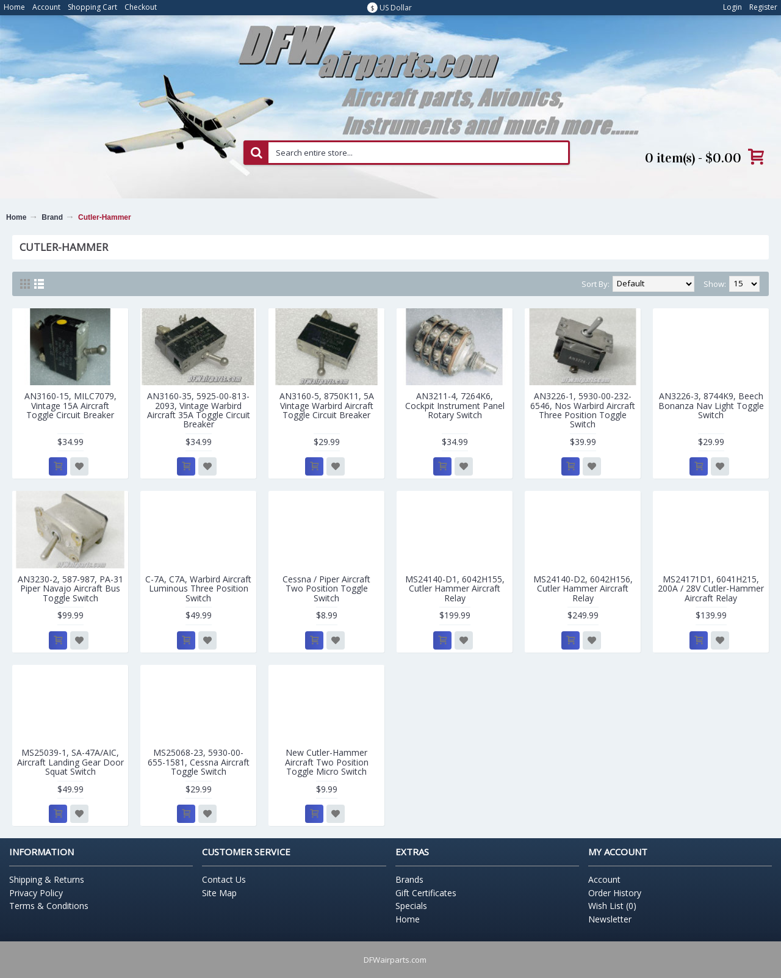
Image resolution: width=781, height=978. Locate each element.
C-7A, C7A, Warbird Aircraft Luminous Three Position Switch (198, 588)
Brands (409, 879)
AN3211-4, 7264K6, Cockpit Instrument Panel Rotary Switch (455, 405)
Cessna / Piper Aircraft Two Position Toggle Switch (326, 588)
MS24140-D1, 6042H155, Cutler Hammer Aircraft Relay (455, 588)
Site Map (219, 893)
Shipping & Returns (46, 879)
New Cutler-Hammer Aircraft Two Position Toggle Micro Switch (327, 762)
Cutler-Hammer (104, 217)
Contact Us (224, 879)
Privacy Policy (36, 893)
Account (604, 879)
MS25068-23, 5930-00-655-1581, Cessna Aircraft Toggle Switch (199, 762)
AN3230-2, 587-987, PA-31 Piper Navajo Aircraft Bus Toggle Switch (70, 588)
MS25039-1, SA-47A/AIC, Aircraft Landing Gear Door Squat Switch (70, 762)
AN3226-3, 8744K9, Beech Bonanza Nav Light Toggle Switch (711, 405)
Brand (52, 217)
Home (16, 217)
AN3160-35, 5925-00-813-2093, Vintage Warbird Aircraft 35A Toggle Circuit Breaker (198, 410)
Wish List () (612, 905)
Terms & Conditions (48, 905)
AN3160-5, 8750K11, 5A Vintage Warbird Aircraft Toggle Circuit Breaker (326, 405)
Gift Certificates (425, 893)
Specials (411, 905)
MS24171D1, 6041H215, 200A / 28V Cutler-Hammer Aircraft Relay (711, 588)
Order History (614, 893)
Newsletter (610, 919)
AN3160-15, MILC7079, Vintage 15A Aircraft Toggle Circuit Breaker (70, 405)
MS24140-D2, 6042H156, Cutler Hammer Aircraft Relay (583, 588)
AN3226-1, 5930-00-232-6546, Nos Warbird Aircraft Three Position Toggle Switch (582, 410)
